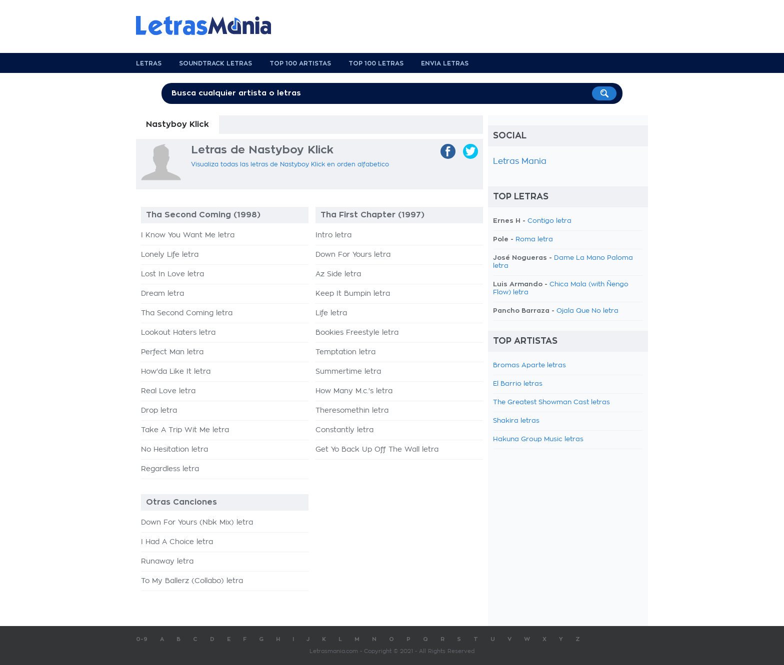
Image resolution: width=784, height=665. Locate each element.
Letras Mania (519, 161)
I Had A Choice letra (177, 542)
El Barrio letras (517, 384)
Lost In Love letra (172, 274)
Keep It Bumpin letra (353, 293)
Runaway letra (167, 561)
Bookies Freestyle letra (357, 332)
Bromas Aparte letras (529, 365)
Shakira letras (516, 421)
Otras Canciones (181, 502)
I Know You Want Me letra (187, 235)
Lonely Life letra (169, 254)
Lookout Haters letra (178, 332)
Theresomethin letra (352, 410)
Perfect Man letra (172, 352)
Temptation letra (346, 352)
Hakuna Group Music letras (538, 439)
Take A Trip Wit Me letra (185, 430)
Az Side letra (338, 274)
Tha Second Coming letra (186, 313)
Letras (149, 63)
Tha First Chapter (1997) (372, 215)
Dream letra (162, 293)
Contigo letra (550, 221)
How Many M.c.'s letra (354, 391)
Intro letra (334, 235)
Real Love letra (168, 391)
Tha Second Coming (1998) (203, 215)
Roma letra (534, 239)
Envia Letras (444, 63)
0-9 (142, 639)
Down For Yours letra (353, 254)
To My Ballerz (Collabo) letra (192, 581)
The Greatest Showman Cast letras (551, 402)
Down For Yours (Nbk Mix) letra (197, 522)
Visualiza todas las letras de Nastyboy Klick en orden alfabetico (290, 164)
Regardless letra (170, 469)
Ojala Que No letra (587, 311)
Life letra (331, 313)
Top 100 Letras (376, 63)
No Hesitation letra (174, 449)
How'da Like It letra (175, 371)
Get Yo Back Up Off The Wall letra (377, 449)
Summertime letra (348, 371)
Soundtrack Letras (215, 63)
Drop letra (159, 410)
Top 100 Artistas (300, 63)
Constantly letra (345, 430)
